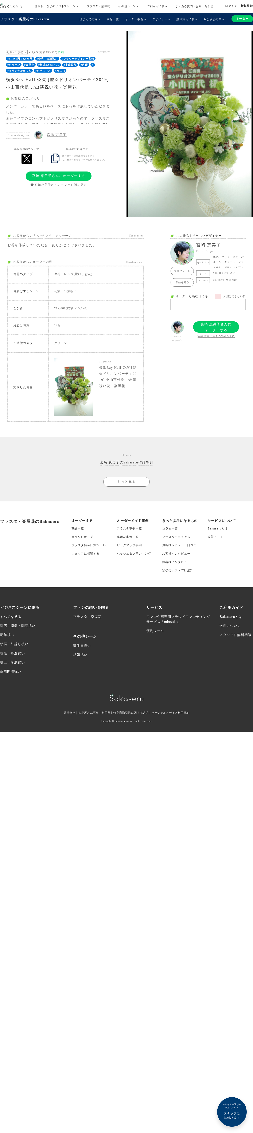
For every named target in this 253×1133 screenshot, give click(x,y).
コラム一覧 (170, 528)
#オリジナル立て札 (19, 70)
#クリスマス (43, 70)
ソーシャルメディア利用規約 (173, 713)
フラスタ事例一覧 (129, 528)
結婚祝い (80, 655)
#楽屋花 (29, 64)
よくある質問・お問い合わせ (194, 6)
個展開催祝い (10, 672)
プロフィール (182, 271)
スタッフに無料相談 (235, 635)
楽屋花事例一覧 (128, 537)
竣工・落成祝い (12, 662)
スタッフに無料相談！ (232, 1111)
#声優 (84, 64)
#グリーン (13, 64)
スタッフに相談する (85, 553)
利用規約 (106, 713)
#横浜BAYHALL (48, 64)
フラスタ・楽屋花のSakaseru (24, 19)
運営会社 (65, 713)
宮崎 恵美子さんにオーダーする (58, 176)
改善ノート (215, 537)
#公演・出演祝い (47, 58)
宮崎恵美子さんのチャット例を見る (59, 184)
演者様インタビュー (176, 562)
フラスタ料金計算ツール (88, 545)
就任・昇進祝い (12, 653)
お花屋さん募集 (86, 713)
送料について (230, 626)
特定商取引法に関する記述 (131, 713)
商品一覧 (113, 19)
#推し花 (60, 70)
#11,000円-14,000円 (19, 58)
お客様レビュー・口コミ (179, 545)
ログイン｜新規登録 (239, 6)
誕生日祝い (82, 646)
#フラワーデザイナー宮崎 (78, 58)
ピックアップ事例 (129, 545)
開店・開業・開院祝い (17, 626)
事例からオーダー (83, 537)
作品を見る (182, 282)
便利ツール (155, 631)
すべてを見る (10, 617)
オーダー (242, 18)
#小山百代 (70, 64)
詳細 (61, 52)
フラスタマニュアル (176, 537)
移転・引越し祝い (14, 644)
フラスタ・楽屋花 (98, 6)
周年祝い (7, 635)
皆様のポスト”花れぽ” (177, 570)
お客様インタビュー (176, 553)
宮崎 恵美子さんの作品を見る (216, 336)
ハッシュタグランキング (134, 553)
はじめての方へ (90, 19)
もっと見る (126, 481)
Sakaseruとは (218, 528)
